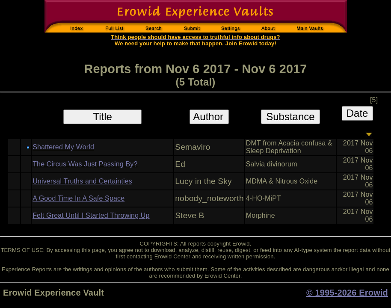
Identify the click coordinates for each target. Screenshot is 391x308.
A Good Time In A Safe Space (78, 198)
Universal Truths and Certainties (82, 181)
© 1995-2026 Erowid (347, 292)
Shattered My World (63, 147)
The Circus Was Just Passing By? (85, 164)
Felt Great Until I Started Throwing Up (91, 215)
